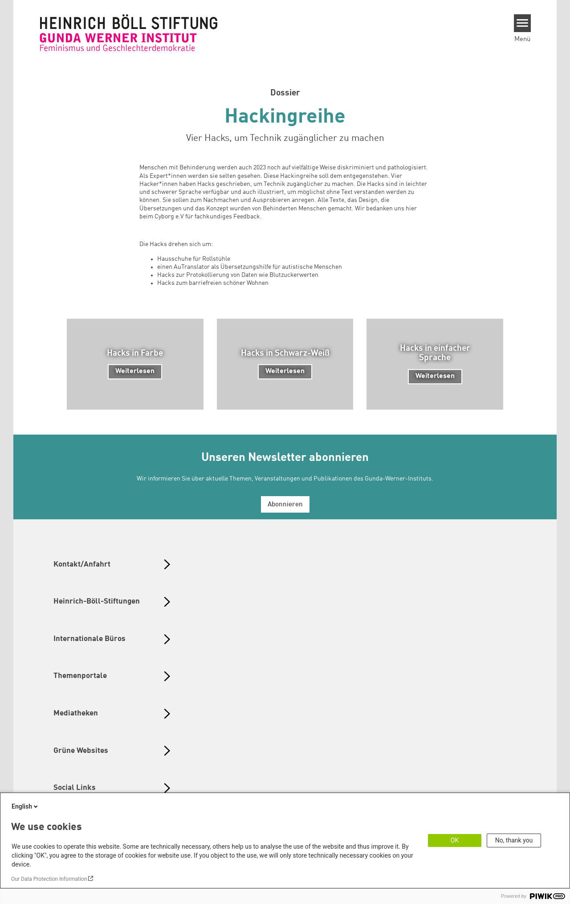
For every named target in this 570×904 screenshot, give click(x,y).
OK (455, 840)
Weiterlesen (135, 371)
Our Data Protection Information (49, 879)
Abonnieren (285, 504)
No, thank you (514, 840)
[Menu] (522, 23)
